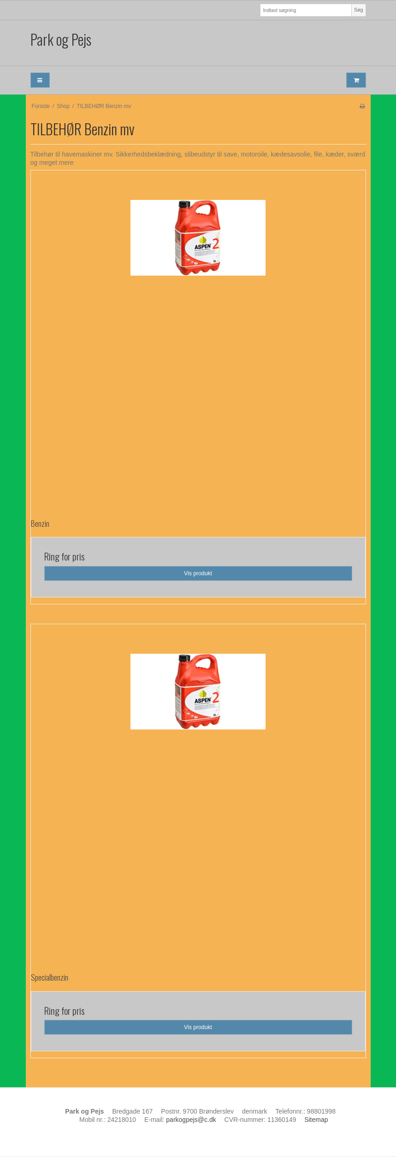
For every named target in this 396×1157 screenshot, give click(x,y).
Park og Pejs (60, 39)
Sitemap (316, 1119)
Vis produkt (198, 573)
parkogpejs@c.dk (191, 1119)
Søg (358, 9)
